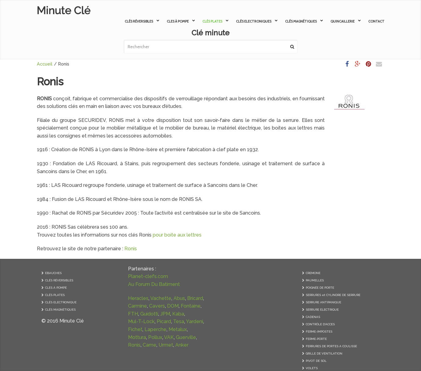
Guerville (186, 337)
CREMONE (313, 273)
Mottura (137, 337)
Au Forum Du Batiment (154, 284)
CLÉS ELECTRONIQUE (61, 302)
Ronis (130, 248)
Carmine (137, 306)
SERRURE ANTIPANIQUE (323, 302)
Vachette (160, 298)
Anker (181, 345)
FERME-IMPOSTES (319, 331)
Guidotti (149, 314)
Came (149, 345)
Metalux (178, 329)
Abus (179, 298)
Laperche (155, 329)
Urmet (166, 345)
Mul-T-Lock (141, 321)
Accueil (44, 63)
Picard (164, 321)
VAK (169, 337)
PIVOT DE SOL (316, 360)
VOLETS (312, 368)
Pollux (155, 337)
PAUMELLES (315, 280)
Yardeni (194, 321)
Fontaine (191, 306)
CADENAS (313, 317)
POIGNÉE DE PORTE (320, 287)
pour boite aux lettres (177, 235)
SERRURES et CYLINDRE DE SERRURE (333, 295)
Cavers (157, 306)
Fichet (135, 329)
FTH (133, 314)
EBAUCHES (53, 273)
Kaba (178, 314)
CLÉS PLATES (55, 295)
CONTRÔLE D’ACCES (320, 324)
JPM (165, 314)
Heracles (138, 298)
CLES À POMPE (56, 287)
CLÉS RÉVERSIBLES (59, 280)
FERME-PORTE (316, 339)
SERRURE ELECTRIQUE (322, 309)
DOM (173, 306)
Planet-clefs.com (148, 276)
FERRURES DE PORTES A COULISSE (331, 346)
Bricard (195, 298)
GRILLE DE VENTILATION (324, 353)
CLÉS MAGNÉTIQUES (60, 309)
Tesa (178, 321)
